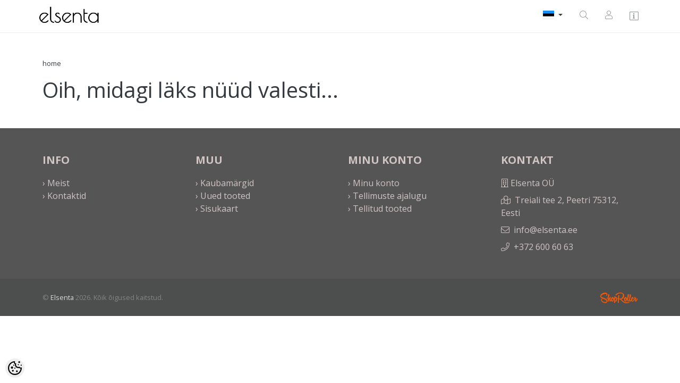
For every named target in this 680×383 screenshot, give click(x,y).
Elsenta (62, 297)
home (51, 63)
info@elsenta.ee (545, 230)
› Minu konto (374, 183)
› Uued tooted (223, 196)
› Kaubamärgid (225, 183)
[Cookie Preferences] (14, 368)
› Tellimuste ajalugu (387, 196)
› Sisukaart (217, 208)
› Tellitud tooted (380, 208)
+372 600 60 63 (543, 247)
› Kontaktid (64, 196)
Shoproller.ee (619, 298)
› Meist (56, 183)
